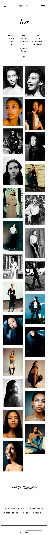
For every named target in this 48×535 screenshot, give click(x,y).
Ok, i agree (24, 532)
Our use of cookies (34, 530)
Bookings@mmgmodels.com (29, 513)
